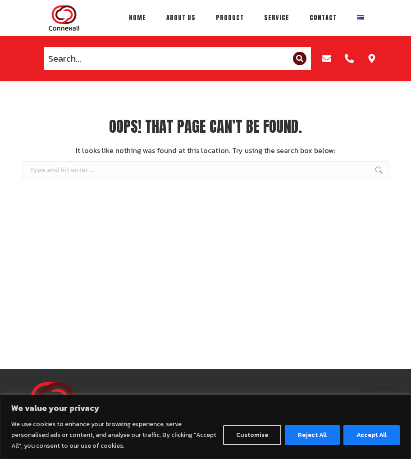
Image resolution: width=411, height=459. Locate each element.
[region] (205, 427)
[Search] (299, 58)
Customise (252, 435)
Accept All (371, 435)
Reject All (312, 435)
